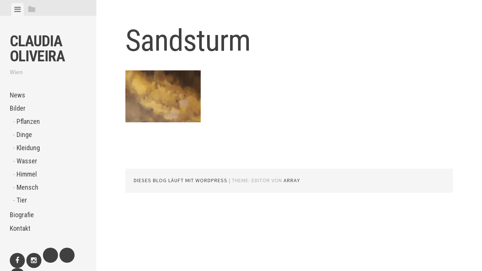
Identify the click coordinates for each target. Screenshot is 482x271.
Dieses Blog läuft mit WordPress (180, 180)
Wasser (27, 161)
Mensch (27, 187)
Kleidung (28, 148)
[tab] (17, 9)
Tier (22, 200)
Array (292, 180)
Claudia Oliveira (37, 48)
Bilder (18, 108)
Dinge (24, 135)
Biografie (22, 215)
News (17, 95)
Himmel (27, 174)
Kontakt (20, 228)
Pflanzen (28, 121)
